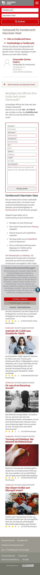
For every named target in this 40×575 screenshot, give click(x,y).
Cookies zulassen (20, 299)
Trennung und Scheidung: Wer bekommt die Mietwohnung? (19, 440)
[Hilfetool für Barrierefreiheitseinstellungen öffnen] (38, 290)
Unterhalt (31, 239)
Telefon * (11, 151)
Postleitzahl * (12, 139)
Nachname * (12, 132)
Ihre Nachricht (13, 164)
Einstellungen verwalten (20, 303)
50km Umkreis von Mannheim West (19, 84)
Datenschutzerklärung (10, 559)
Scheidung (26, 255)
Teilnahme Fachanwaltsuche (12, 545)
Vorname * (11, 126)
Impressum (22, 556)
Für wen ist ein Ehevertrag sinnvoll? (17, 386)
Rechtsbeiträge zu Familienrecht (20, 43)
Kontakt (25, 559)
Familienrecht (10, 210)
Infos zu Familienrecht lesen (19, 39)
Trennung (35, 227)
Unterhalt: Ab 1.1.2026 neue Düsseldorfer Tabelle (18, 332)
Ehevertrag (13, 255)
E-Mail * (10, 158)
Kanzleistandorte (8, 540)
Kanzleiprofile (22, 540)
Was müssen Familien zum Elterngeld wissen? (17, 489)
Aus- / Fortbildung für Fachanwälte (15, 550)
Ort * (9, 145)
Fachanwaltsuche (8, 556)
